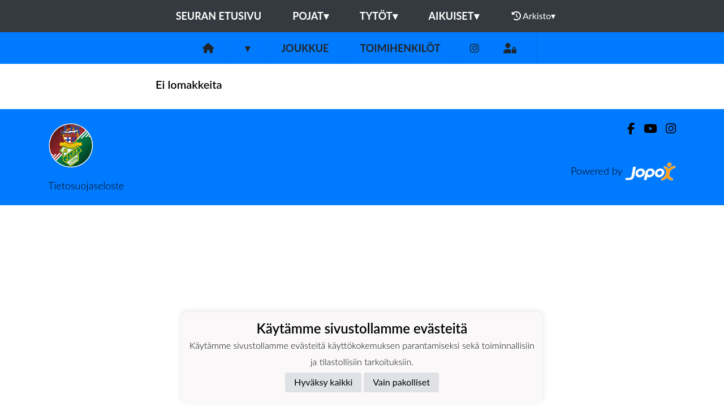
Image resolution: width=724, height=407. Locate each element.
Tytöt (379, 16)
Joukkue (305, 48)
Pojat (310, 16)
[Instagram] (474, 48)
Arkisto (534, 16)
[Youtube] (646, 129)
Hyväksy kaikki (323, 381)
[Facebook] (626, 129)
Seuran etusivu (219, 16)
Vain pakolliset (401, 381)
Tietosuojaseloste (86, 185)
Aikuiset (454, 16)
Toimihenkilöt (400, 48)
